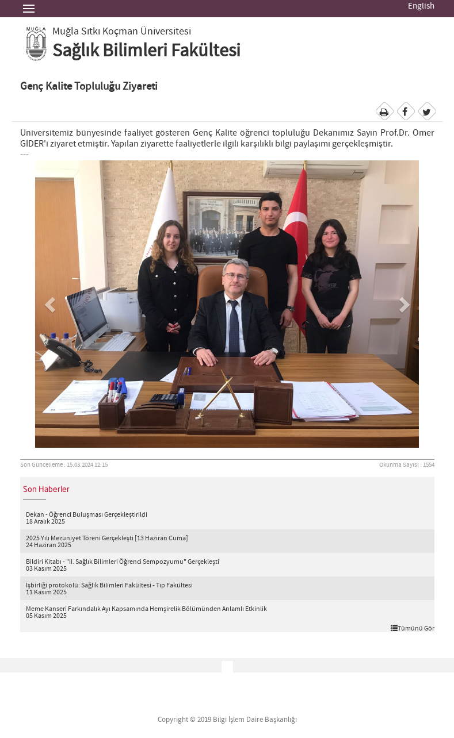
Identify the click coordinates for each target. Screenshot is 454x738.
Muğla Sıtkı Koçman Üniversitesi (121, 32)
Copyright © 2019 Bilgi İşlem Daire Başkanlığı (227, 720)
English (421, 6)
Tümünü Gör (412, 628)
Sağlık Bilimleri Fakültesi (146, 51)
